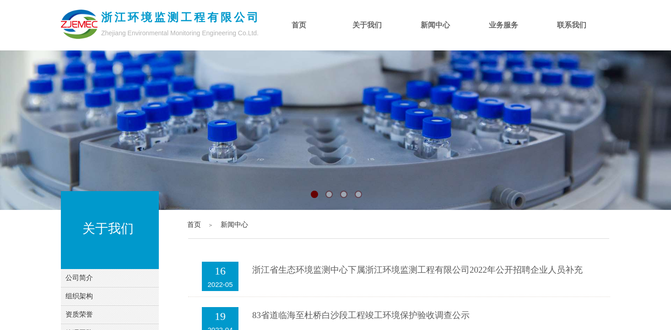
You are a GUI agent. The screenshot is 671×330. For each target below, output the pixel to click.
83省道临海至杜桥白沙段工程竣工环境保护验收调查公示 (361, 315)
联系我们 (571, 25)
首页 (194, 224)
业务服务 (503, 25)
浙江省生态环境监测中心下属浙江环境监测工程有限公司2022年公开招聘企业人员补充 (417, 270)
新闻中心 (234, 224)
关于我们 (367, 25)
